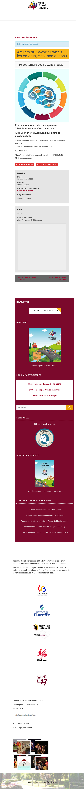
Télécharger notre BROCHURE (44, 366)
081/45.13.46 (18, 709)
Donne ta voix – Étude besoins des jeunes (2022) (44, 527)
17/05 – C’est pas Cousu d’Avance (44, 390)
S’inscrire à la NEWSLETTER (45, 311)
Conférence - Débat (25, 190)
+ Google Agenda (24, 164)
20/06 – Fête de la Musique (44, 395)
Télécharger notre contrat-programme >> (44, 491)
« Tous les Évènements (26, 37)
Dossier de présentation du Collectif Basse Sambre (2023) (44, 532)
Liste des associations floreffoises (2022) (44, 510)
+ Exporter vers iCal (47, 164)
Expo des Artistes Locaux (27, 278)
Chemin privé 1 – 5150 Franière (25, 705)
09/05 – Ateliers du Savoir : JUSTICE (44, 384)
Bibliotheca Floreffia (44, 424)
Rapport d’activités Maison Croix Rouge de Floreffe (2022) (44, 521)
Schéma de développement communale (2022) (44, 515)
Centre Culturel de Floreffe (38, 782)
